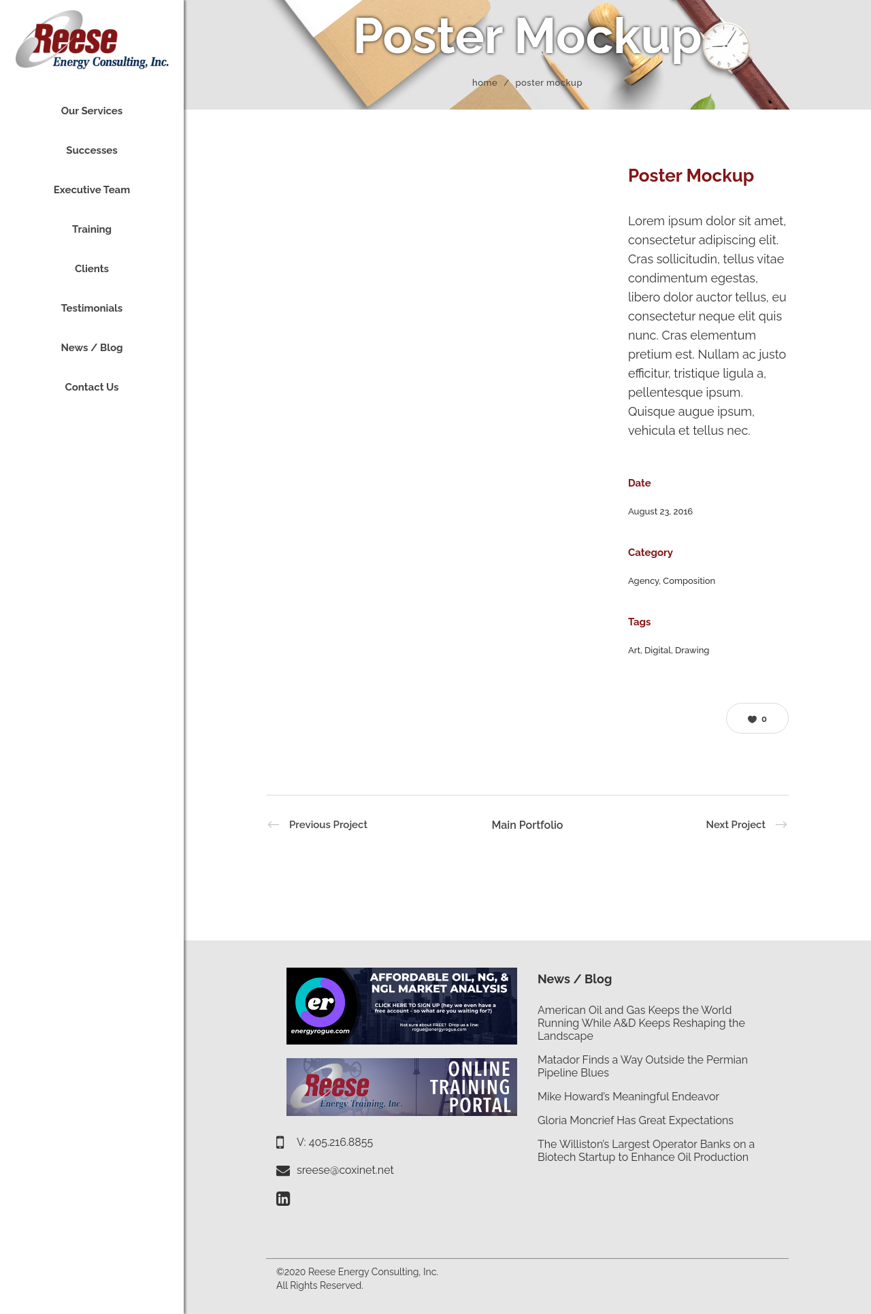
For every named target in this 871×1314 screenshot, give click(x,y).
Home (484, 82)
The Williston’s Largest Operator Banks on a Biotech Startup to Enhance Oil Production (646, 1151)
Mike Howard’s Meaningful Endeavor (628, 1096)
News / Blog (575, 979)
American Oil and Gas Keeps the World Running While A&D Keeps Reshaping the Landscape (641, 1023)
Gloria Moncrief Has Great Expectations (636, 1120)
